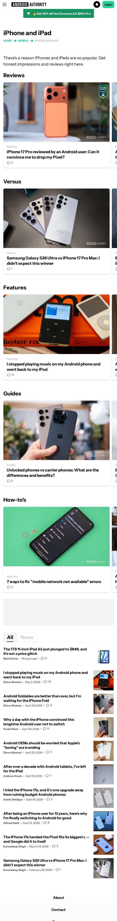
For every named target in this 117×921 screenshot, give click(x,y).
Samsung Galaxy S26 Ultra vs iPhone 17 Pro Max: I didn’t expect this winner (56, 231)
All (10, 637)
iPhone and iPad (46, 40)
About (58, 897)
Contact (58, 909)
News (26, 637)
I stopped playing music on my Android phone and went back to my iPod (56, 337)
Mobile (23, 40)
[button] (58, 4)
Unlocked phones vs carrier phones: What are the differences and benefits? (56, 443)
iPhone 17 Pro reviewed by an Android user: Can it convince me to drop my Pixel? (56, 125)
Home (7, 40)
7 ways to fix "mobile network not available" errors (56, 549)
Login (108, 4)
